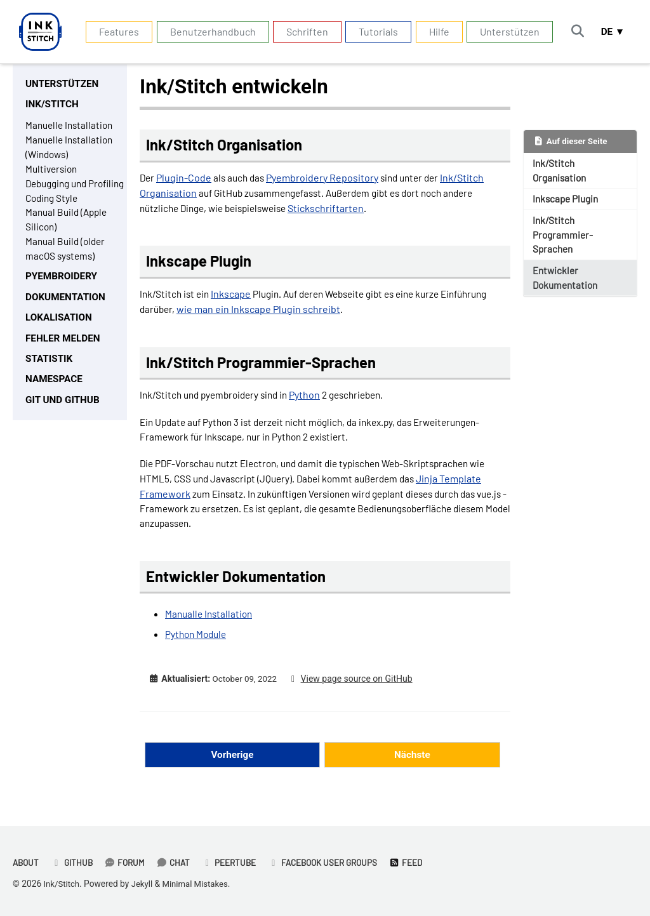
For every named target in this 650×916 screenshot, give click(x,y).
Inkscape (235, 297)
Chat (178, 862)
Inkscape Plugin (568, 202)
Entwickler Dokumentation (567, 284)
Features (115, 31)
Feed (419, 862)
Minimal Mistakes (199, 884)
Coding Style (53, 219)
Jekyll (144, 884)
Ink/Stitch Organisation (561, 171)
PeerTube (236, 862)
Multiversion (53, 173)
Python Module (197, 648)
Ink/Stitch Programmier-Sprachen (564, 239)
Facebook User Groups (332, 862)
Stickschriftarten (338, 209)
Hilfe (435, 31)
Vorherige (232, 769)
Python (314, 401)
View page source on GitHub (360, 692)
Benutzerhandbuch (208, 31)
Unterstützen (506, 31)
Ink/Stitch (62, 884)
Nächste (411, 769)
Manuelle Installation (71, 127)
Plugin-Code (185, 179)
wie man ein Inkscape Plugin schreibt (313, 313)
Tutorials (374, 31)
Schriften (303, 31)
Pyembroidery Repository (326, 179)
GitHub (74, 862)
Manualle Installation (210, 627)
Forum (129, 862)
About (27, 862)
